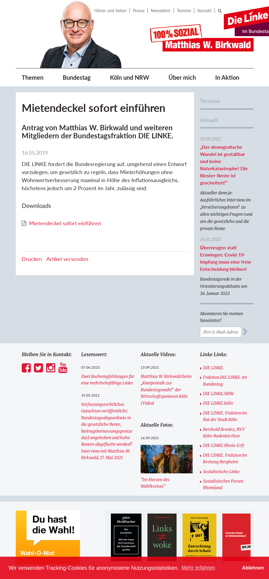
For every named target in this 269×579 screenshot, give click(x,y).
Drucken (32, 259)
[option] (126, 537)
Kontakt (204, 10)
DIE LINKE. (213, 367)
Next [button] (256, 537)
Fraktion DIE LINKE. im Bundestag (225, 380)
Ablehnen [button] (253, 567)
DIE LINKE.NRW (218, 393)
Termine (184, 10)
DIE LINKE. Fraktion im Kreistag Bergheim (225, 458)
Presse (138, 10)
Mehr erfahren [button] (198, 568)
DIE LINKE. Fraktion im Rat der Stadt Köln (225, 416)
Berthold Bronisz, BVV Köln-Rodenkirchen (224, 433)
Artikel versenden (67, 259)
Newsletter (161, 10)
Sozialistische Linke (221, 471)
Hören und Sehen (110, 10)
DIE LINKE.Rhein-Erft (223, 445)
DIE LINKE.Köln (218, 403)
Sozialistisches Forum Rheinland (223, 484)
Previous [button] (102, 537)
